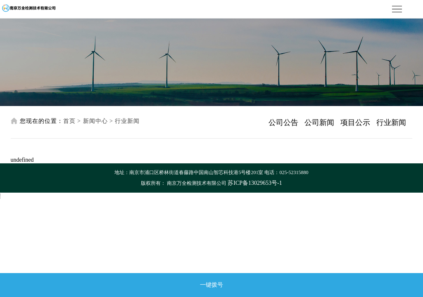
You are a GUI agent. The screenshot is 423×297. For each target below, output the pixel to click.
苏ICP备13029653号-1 (255, 183)
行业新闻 (127, 121)
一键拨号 (211, 285)
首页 (69, 121)
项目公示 (355, 122)
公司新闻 (319, 122)
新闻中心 (95, 121)
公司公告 (283, 122)
